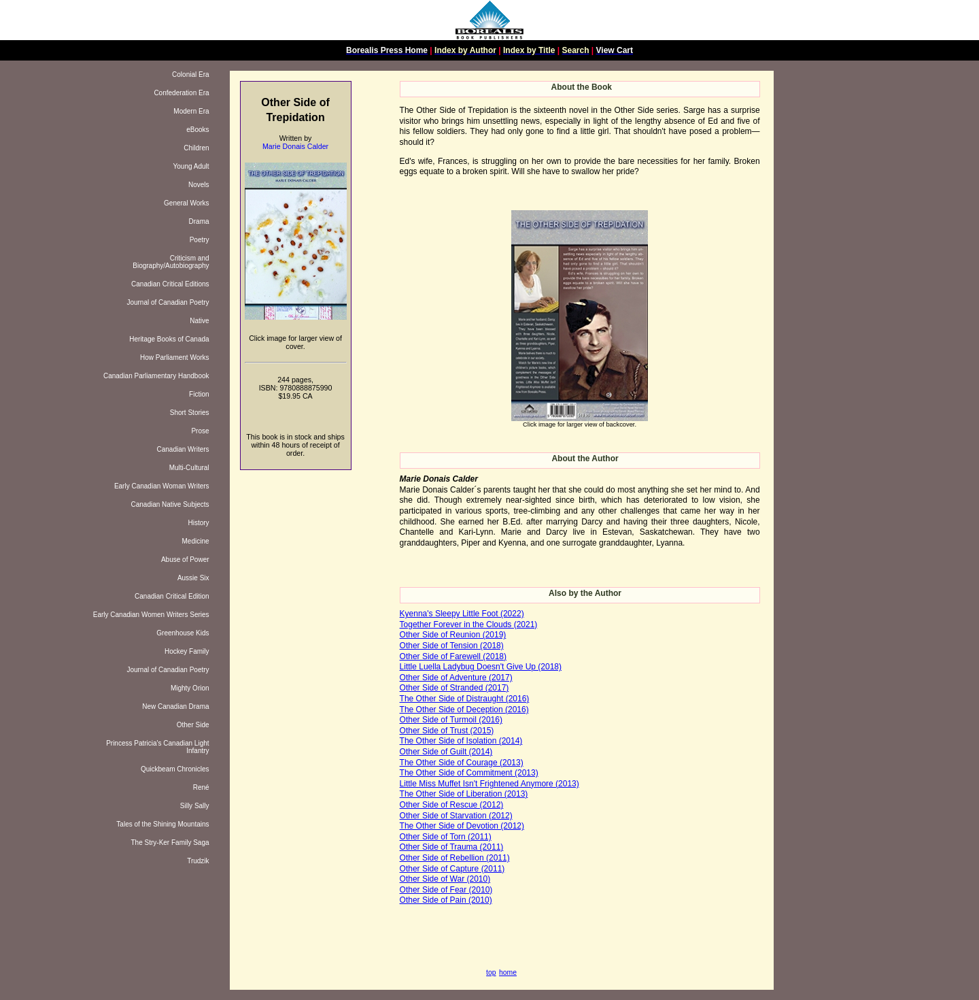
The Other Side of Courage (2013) (461, 762)
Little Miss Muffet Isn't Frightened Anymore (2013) (489, 783)
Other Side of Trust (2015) (447, 730)
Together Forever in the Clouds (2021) (469, 624)
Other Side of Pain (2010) (446, 900)
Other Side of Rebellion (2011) (455, 858)
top (491, 972)
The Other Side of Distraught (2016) (465, 698)
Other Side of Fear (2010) (446, 890)
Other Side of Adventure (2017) (456, 677)
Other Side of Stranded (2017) (454, 688)
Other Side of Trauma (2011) (452, 847)
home (508, 972)
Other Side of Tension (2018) (452, 645)
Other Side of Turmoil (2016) (451, 719)
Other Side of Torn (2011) (446, 836)
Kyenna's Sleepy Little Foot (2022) (462, 613)
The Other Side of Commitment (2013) (469, 773)
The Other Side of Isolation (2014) (461, 741)
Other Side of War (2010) (445, 879)
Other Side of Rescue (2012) (452, 805)
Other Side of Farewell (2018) (453, 656)
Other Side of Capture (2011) (452, 868)
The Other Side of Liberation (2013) (464, 794)
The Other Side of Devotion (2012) (462, 826)
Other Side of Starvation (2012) (456, 815)
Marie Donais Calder (295, 146)
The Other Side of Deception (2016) (464, 709)
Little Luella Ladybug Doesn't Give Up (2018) (481, 666)
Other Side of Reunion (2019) (453, 634)
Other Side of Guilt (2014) (446, 751)
